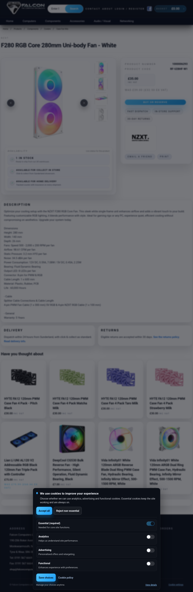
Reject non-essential (67, 510)
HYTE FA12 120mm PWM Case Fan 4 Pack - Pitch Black (22, 403)
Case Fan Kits (62, 29)
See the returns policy (166, 337)
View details (151, 585)
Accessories (77, 21)
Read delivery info (14, 341)
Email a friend (140, 156)
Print (164, 156)
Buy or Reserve (155, 102)
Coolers (47, 29)
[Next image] (84, 103)
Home (9, 21)
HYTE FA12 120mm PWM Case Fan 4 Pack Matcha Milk (70, 403)
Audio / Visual (102, 21)
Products (18, 29)
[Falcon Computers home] (26, 9)
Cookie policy (65, 577)
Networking (127, 21)
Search (74, 8)
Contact (92, 8)
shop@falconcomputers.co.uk (26, 569)
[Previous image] (11, 103)
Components (53, 21)
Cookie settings (176, 584)
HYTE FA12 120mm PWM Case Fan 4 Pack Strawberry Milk (167, 403)
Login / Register (130, 8)
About (107, 8)
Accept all (44, 510)
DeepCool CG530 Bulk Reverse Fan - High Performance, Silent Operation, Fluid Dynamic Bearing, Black (70, 470)
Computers (29, 21)
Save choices (46, 577)
